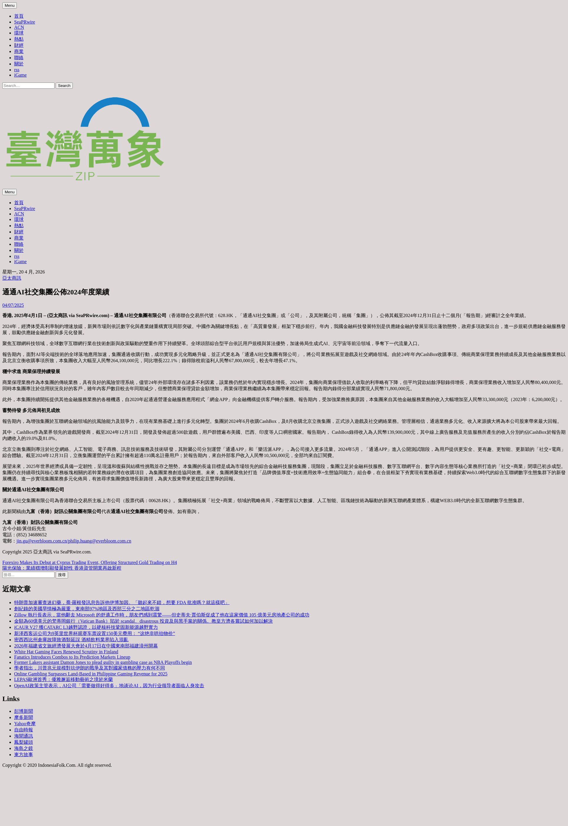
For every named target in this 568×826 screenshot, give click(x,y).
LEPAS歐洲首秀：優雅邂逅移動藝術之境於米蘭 (63, 679)
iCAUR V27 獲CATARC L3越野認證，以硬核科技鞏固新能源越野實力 (86, 627)
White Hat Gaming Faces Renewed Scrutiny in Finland (66, 651)
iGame (20, 75)
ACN (19, 27)
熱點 (19, 39)
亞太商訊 (11, 278)
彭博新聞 (23, 711)
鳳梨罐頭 (23, 742)
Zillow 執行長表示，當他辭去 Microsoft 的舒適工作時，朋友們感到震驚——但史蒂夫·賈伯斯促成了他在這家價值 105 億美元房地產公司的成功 (161, 614)
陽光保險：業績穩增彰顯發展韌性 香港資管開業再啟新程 (61, 568)
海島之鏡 (23, 748)
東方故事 (23, 754)
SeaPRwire (24, 21)
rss (16, 69)
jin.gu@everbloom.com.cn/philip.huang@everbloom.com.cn (73, 540)
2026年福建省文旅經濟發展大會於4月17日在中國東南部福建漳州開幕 (86, 645)
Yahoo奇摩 (25, 723)
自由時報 (23, 729)
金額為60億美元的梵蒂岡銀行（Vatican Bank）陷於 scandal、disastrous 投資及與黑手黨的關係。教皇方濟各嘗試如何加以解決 (143, 621)
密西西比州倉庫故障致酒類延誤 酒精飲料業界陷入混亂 (71, 639)
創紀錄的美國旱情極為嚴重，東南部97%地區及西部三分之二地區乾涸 (86, 608)
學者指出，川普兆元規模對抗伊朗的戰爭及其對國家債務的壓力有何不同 (89, 667)
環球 (19, 32)
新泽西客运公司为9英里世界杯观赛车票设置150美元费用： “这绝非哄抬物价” (94, 633)
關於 (19, 63)
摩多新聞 (23, 717)
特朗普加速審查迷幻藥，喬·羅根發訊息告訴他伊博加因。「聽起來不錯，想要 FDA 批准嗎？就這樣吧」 (121, 602)
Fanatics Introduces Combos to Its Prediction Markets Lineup (72, 657)
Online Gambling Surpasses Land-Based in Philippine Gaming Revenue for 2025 (90, 673)
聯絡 (19, 57)
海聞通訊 (23, 735)
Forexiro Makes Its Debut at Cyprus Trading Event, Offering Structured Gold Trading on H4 (89, 562)
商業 (19, 51)
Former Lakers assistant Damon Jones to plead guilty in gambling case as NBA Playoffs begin (103, 662)
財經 (19, 45)
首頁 (19, 16)
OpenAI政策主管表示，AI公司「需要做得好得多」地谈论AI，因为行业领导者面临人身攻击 (109, 685)
